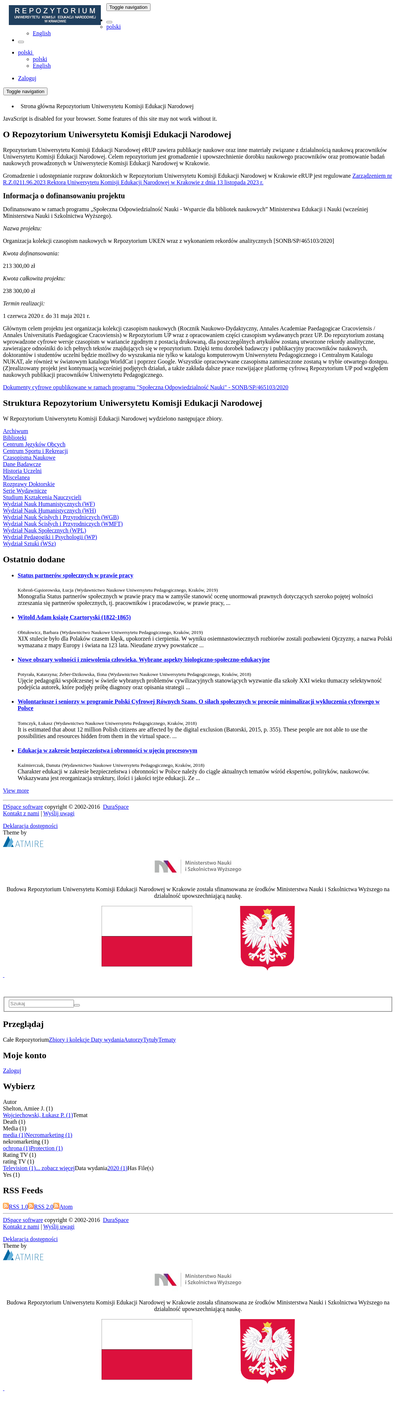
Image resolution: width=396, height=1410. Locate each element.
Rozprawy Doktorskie (29, 484)
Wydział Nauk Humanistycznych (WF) (49, 504)
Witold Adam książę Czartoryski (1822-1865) (74, 617)
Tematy (167, 1040)
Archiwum (15, 431)
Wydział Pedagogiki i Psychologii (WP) (50, 537)
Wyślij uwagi (59, 813)
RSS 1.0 (15, 1207)
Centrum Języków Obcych (34, 444)
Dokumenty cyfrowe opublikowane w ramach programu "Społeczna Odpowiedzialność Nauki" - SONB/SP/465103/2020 (146, 387)
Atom (63, 1207)
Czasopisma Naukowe (29, 457)
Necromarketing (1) (49, 1135)
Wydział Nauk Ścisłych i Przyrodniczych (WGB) (61, 517)
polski (113, 27)
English (42, 33)
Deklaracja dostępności (30, 826)
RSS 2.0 (40, 1207)
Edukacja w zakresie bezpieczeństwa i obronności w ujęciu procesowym (107, 750)
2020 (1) (117, 1168)
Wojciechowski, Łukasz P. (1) (38, 1115)
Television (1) (19, 1168)
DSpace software (23, 807)
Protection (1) (46, 1148)
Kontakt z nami (21, 813)
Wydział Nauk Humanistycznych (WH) (49, 510)
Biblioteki (14, 438)
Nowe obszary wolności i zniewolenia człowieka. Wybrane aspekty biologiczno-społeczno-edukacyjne (144, 659)
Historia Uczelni (22, 471)
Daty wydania (107, 1040)
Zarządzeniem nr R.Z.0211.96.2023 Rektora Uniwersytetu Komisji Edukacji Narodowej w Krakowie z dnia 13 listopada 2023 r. (197, 179)
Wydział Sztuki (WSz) (29, 544)
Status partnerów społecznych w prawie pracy (75, 575)
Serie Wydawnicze (25, 491)
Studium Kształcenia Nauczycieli (42, 497)
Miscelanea (16, 477)
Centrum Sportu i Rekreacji (35, 451)
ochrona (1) (16, 1148)
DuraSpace (116, 807)
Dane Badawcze (22, 464)
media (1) (14, 1135)
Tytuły (151, 1040)
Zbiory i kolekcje (70, 1040)
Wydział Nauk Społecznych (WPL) (44, 530)
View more (16, 790)
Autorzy (133, 1040)
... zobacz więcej (55, 1168)
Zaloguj (12, 1070)
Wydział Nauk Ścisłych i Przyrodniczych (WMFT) (63, 524)
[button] (109, 22)
